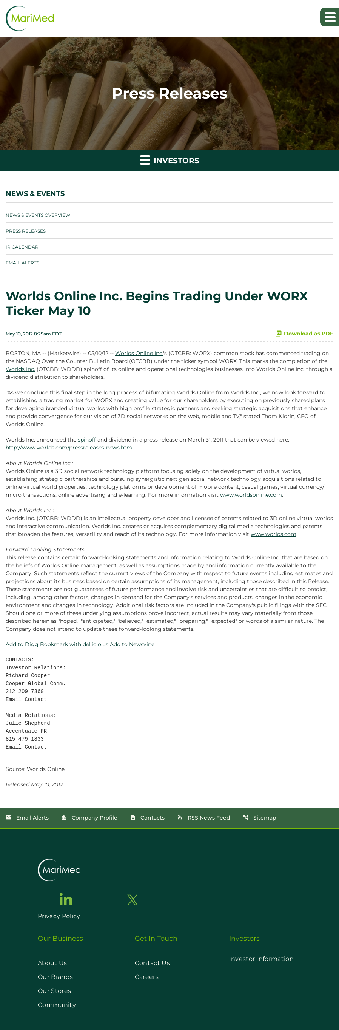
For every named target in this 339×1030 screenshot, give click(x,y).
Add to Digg (22, 644)
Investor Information (261, 958)
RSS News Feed (203, 817)
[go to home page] (59, 870)
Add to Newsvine (132, 644)
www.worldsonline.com (251, 494)
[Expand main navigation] (329, 17)
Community (57, 1004)
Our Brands (55, 977)
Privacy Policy (59, 916)
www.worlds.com (273, 534)
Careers (147, 977)
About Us (52, 963)
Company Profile (89, 817)
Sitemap (259, 817)
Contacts (147, 817)
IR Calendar (22, 247)
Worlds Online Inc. (139, 353)
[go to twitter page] (132, 899)
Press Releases (26, 231)
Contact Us (152, 963)
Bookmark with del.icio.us (74, 644)
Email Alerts (22, 263)
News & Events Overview (38, 215)
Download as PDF (304, 333)
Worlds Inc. (20, 369)
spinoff (87, 439)
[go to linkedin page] (66, 899)
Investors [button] (169, 159)
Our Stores (54, 990)
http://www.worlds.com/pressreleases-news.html (70, 447)
